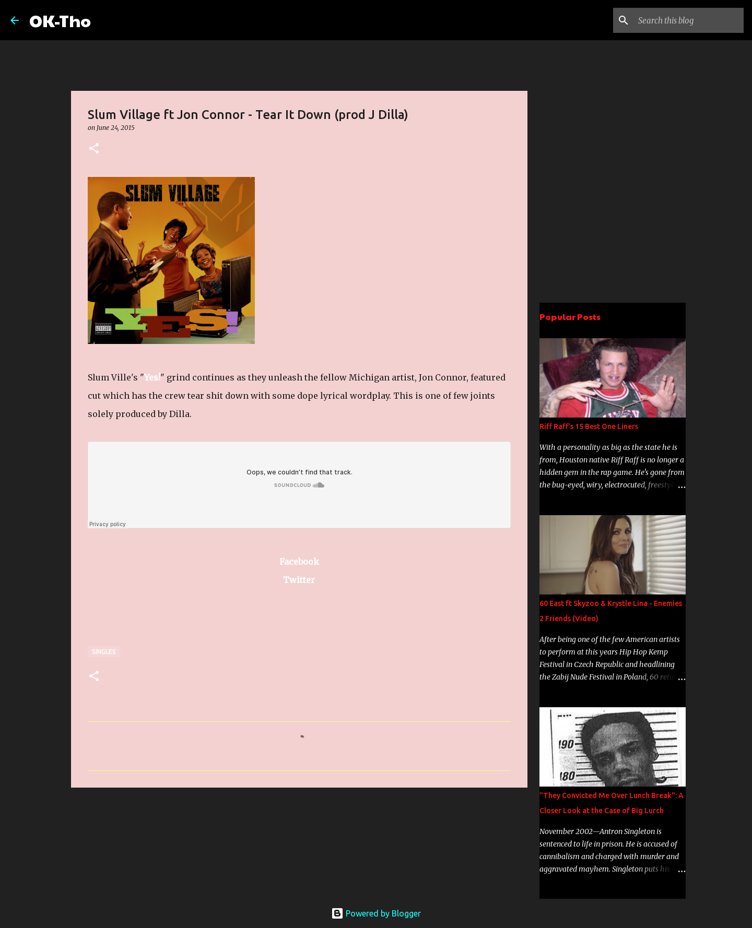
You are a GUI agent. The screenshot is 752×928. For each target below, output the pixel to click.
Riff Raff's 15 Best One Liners (588, 426)
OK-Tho (60, 20)
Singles (104, 651)
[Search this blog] (689, 20)
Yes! (152, 377)
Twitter (299, 580)
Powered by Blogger (376, 913)
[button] (94, 149)
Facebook (299, 561)
